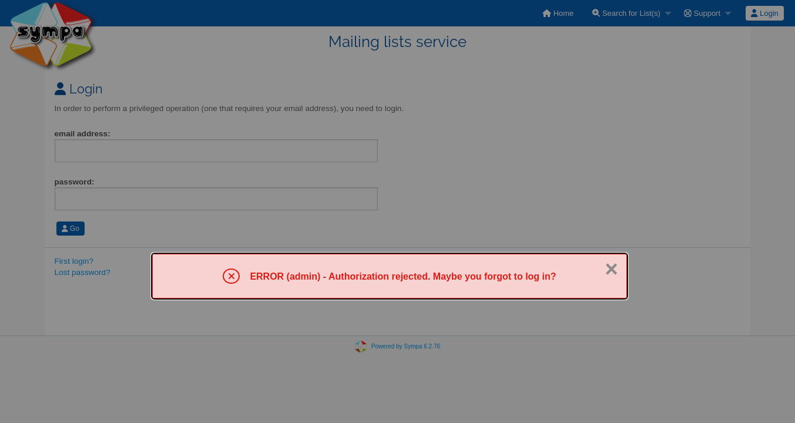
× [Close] (611, 269)
